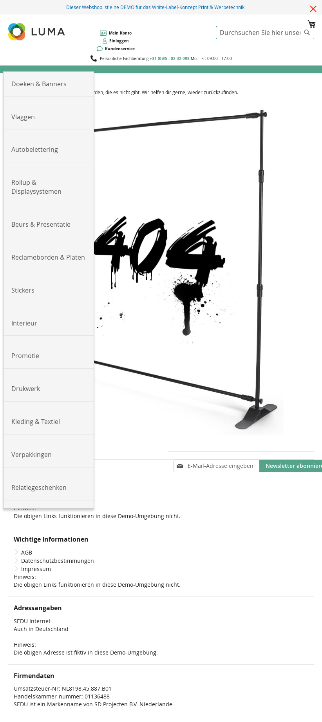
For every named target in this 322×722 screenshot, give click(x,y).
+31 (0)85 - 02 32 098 (170, 58)
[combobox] (265, 32)
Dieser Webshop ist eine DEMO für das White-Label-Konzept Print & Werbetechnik (155, 7)
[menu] (161, 69)
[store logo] (37, 31)
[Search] (307, 32)
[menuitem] (49, 84)
